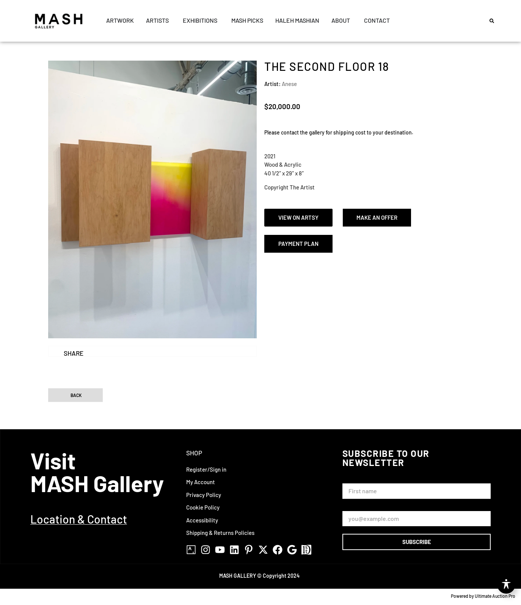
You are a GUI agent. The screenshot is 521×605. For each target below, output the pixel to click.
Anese (289, 83)
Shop (194, 452)
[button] (491, 20)
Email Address (361, 508)
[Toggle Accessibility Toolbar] (506, 584)
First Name (357, 480)
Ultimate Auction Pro (495, 596)
